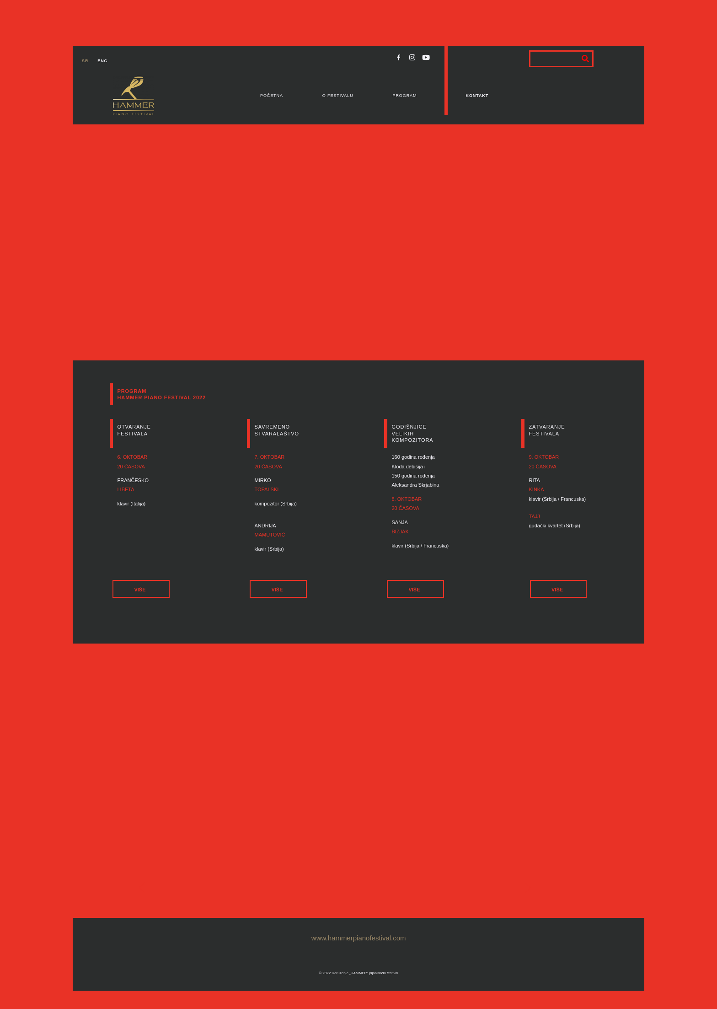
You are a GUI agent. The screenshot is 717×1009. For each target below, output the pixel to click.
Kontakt (477, 95)
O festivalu (337, 95)
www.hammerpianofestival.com (358, 938)
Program (405, 95)
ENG (102, 61)
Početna (271, 95)
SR (85, 61)
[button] (140, 589)
